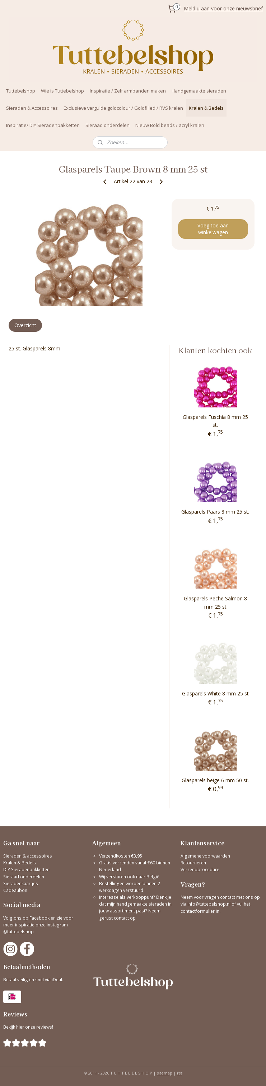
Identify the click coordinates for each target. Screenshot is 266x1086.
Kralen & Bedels (206, 108)
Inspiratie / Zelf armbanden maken (128, 91)
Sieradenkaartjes (20, 883)
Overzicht (25, 325)
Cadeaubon (15, 890)
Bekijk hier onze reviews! (28, 1027)
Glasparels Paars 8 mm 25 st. (215, 511)
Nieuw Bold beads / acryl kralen (169, 125)
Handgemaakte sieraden (199, 91)
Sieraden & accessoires (27, 856)
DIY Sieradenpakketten (26, 870)
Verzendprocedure (200, 870)
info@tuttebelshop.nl (208, 904)
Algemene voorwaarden (205, 856)
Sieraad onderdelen (107, 125)
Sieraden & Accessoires (32, 108)
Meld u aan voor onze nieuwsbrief (223, 8)
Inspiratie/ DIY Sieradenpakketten (43, 125)
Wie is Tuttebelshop (62, 91)
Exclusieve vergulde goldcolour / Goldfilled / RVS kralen (123, 108)
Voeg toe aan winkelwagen (213, 229)
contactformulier (198, 911)
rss (179, 1073)
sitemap (164, 1073)
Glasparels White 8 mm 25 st (215, 693)
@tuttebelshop (19, 932)
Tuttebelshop (20, 91)
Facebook (39, 918)
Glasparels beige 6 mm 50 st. (215, 780)
